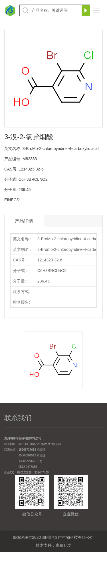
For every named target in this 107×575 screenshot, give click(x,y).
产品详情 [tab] (24, 221)
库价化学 (64, 545)
